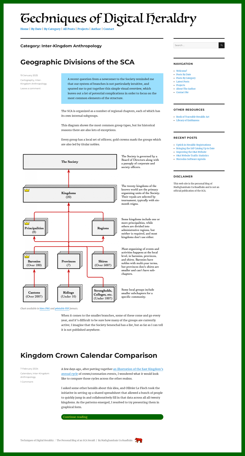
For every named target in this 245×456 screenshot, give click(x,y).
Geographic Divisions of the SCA (77, 62)
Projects (83, 29)
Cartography (27, 80)
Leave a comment (30, 88)
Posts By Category (185, 78)
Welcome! (181, 71)
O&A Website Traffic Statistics (192, 155)
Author (96, 29)
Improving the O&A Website (191, 152)
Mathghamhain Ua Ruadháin (117, 440)
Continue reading (103, 416)
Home (24, 29)
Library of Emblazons (187, 120)
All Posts (69, 29)
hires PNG (45, 308)
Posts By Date (183, 74)
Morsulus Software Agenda (191, 159)
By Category (52, 29)
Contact (108, 29)
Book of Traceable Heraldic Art (192, 116)
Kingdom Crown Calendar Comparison (88, 355)
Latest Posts (182, 81)
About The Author (186, 88)
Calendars (26, 373)
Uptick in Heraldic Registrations (193, 144)
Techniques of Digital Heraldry (37, 440)
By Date (36, 29)
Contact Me (182, 92)
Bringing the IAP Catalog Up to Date (195, 148)
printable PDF (62, 308)
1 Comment (26, 381)
